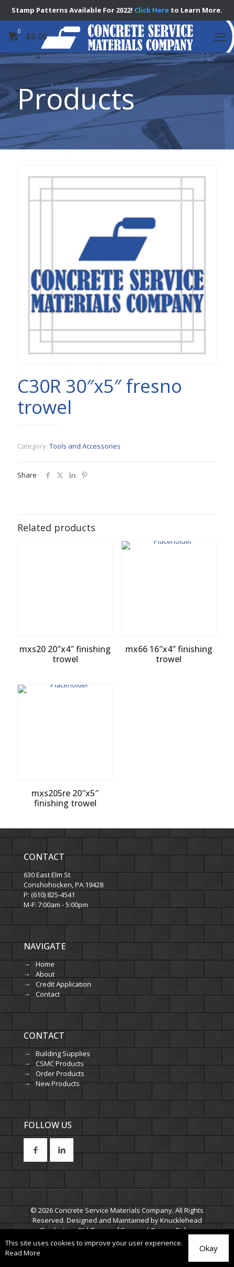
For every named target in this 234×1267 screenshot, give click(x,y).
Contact (48, 994)
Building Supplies (63, 1053)
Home (45, 964)
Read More (22, 1253)
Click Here (151, 10)
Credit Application (63, 984)
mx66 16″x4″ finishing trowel (168, 654)
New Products (58, 1083)
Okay (208, 1248)
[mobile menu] (220, 36)
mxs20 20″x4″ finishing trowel (65, 654)
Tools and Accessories (85, 446)
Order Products (60, 1073)
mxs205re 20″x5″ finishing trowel (65, 798)
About (45, 974)
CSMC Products (60, 1063)
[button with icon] (35, 1150)
